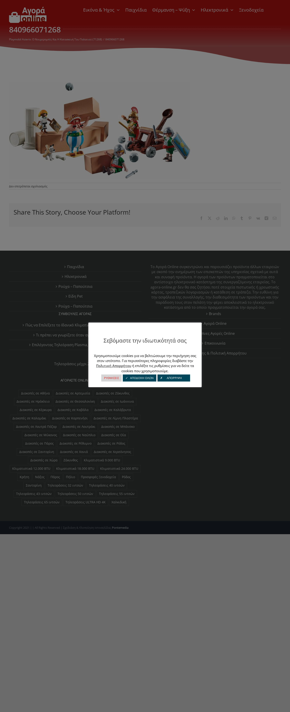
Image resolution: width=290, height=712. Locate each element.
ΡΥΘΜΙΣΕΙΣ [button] (111, 378)
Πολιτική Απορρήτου (113, 365)
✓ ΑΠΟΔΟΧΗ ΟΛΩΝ (140, 378)
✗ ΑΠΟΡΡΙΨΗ (173, 378)
